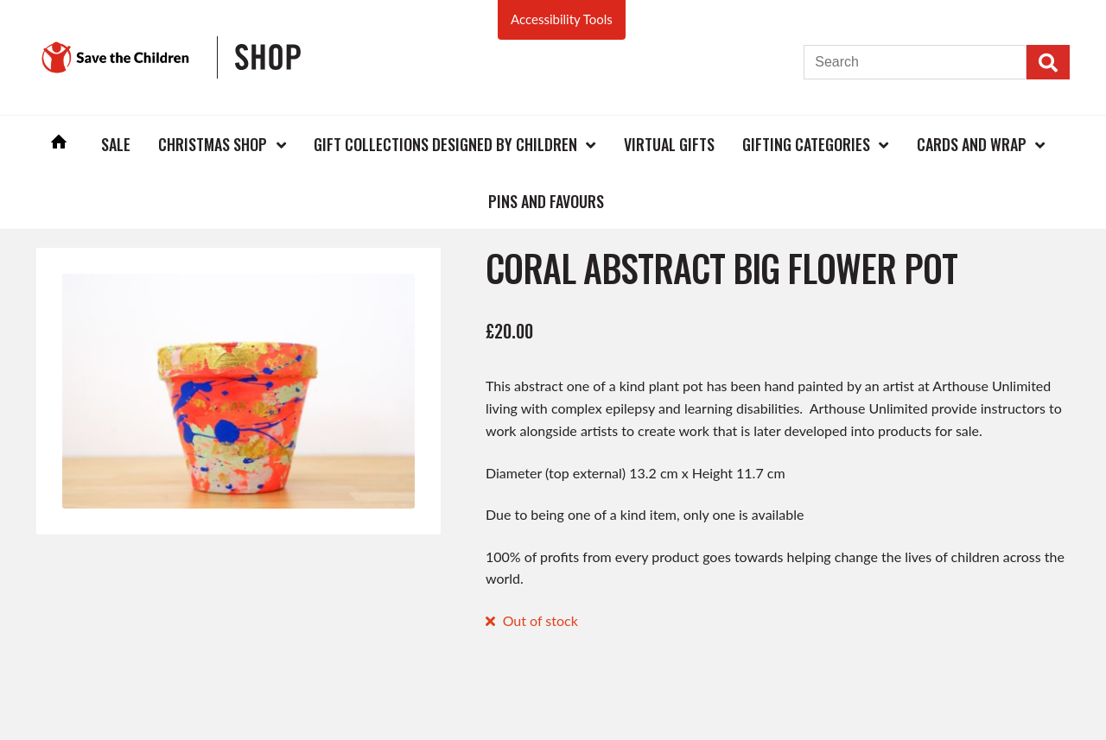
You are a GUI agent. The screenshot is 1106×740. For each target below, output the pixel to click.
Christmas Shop (212, 144)
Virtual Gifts (669, 144)
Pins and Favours (546, 201)
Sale (115, 144)
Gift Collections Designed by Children (445, 144)
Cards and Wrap (972, 144)
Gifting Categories (806, 144)
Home (58, 144)
